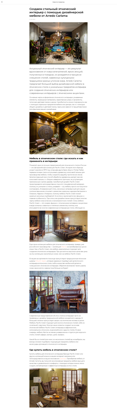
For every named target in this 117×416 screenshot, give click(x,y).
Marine (64, 247)
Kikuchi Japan (41, 261)
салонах (63, 359)
